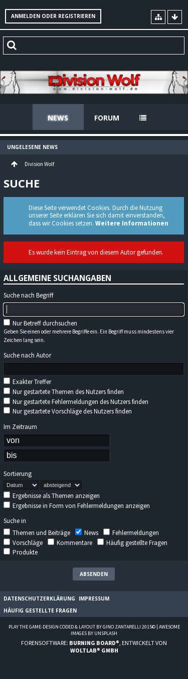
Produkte (21, 552)
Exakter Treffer (27, 382)
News (58, 117)
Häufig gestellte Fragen (132, 542)
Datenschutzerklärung (39, 598)
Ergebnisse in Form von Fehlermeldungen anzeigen (77, 506)
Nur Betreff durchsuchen (40, 323)
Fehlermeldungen (131, 532)
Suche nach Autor (27, 356)
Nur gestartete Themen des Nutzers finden (64, 392)
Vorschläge (23, 542)
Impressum (94, 598)
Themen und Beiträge (37, 532)
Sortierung (18, 474)
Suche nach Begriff (29, 296)
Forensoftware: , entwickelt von (94, 646)
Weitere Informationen (131, 223)
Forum (106, 117)
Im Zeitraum (20, 427)
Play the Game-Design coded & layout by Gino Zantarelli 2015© (82, 627)
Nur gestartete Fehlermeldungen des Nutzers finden (76, 402)
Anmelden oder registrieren (53, 16)
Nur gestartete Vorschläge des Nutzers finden (68, 411)
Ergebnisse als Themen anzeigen (52, 496)
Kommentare (70, 542)
